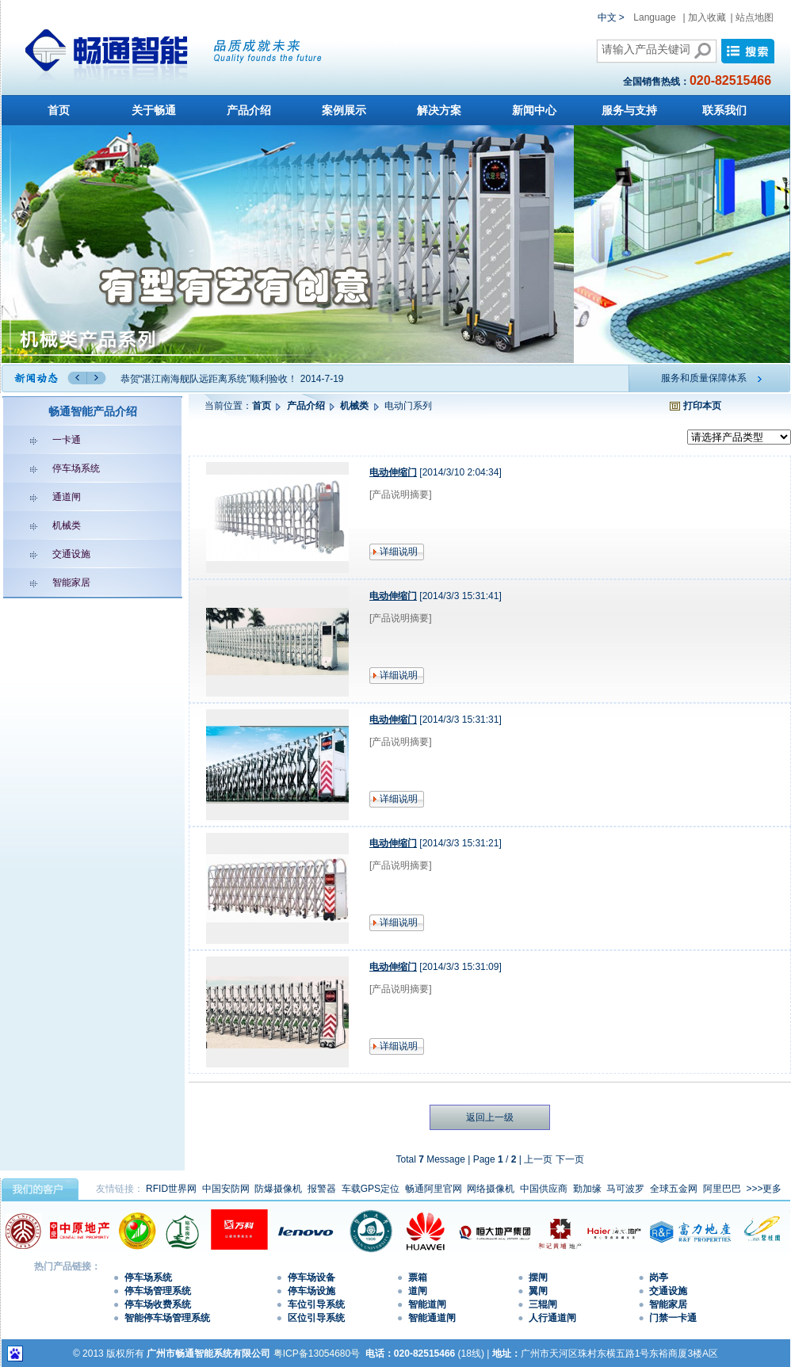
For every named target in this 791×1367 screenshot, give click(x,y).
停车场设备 (311, 1277)
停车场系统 (53, 468)
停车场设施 (311, 1290)
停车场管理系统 (157, 1290)
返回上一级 (490, 1117)
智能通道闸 (432, 1317)
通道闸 (44, 496)
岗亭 (658, 1277)
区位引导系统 (316, 1317)
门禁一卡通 (673, 1317)
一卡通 (44, 439)
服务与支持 (629, 110)
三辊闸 (543, 1304)
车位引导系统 (316, 1304)
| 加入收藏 (704, 17)
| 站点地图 (752, 17)
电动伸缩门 (393, 472)
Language (654, 17)
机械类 (44, 525)
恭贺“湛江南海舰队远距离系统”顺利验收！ (209, 378)
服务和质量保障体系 (704, 378)
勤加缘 (587, 1188)
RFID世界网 (171, 1188)
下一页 (570, 1159)
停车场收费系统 (157, 1304)
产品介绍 (249, 110)
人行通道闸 (552, 1317)
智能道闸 (427, 1304)
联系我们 (724, 110)
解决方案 (439, 110)
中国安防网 (226, 1188)
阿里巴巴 (722, 1188)
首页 (59, 110)
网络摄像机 (490, 1188)
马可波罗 (625, 1188)
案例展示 (344, 110)
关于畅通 (154, 110)
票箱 (417, 1277)
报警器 (322, 1188)
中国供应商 (543, 1188)
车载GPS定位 (370, 1188)
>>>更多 (763, 1188)
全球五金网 (673, 1188)
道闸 (417, 1290)
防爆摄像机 (278, 1188)
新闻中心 (534, 110)
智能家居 (48, 582)
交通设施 (48, 553)
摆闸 (538, 1277)
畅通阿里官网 (433, 1188)
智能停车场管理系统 (167, 1317)
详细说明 (399, 551)
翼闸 (538, 1290)
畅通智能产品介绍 (92, 411)
